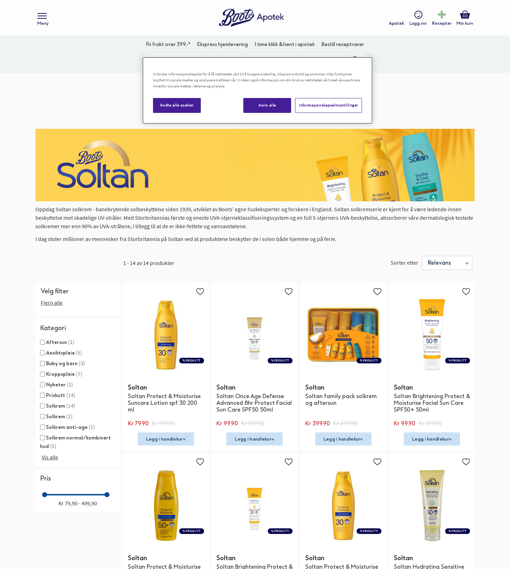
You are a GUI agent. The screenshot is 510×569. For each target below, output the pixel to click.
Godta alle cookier (176, 105)
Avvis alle (267, 105)
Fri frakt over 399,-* (168, 44)
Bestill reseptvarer (342, 44)
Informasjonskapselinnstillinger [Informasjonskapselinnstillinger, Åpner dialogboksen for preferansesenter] (328, 105)
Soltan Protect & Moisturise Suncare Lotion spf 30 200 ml (164, 403)
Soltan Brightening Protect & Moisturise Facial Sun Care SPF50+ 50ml (432, 403)
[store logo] (251, 17)
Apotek (396, 23)
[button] (200, 291)
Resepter (442, 23)
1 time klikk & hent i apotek (285, 44)
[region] (257, 90)
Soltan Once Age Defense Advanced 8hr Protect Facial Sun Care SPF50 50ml (254, 403)
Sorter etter (404, 262)
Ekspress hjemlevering (222, 44)
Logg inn (418, 23)
